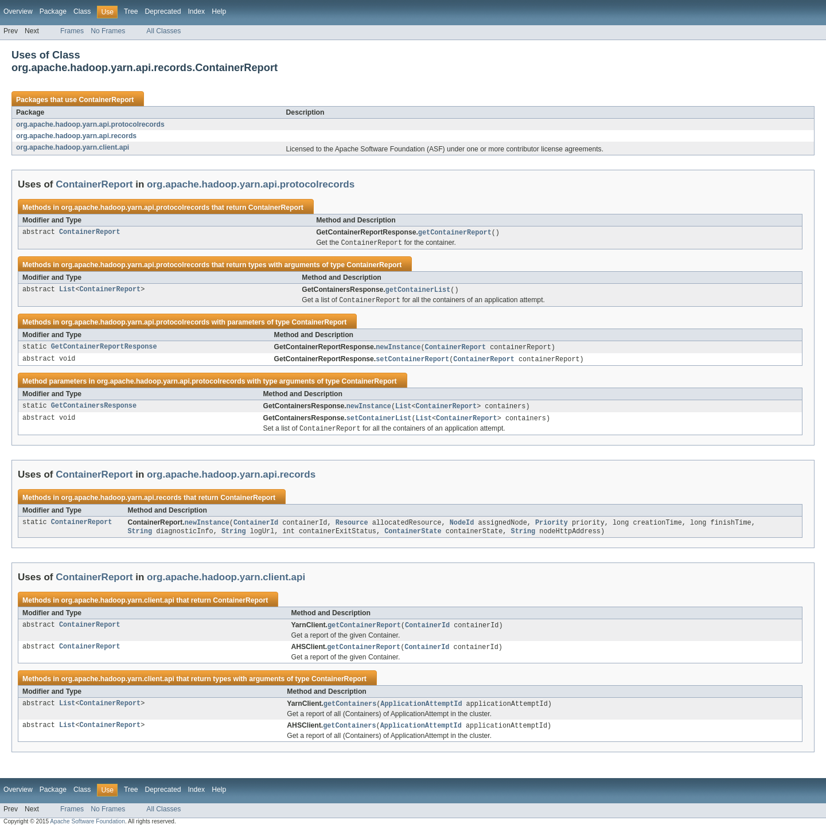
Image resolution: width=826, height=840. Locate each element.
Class (82, 11)
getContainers (350, 711)
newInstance (398, 349)
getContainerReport (455, 232)
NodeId (462, 528)
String (139, 537)
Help (219, 11)
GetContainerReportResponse (104, 349)
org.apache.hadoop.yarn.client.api (72, 147)
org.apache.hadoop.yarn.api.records (76, 136)
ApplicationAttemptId (421, 711)
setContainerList (379, 422)
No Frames (108, 31)
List (67, 291)
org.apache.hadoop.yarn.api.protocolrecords (90, 124)
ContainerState (413, 537)
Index (196, 11)
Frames (72, 31)
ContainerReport (106, 100)
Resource (352, 528)
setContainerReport (412, 362)
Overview (18, 11)
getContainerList (418, 291)
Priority (551, 528)
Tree (131, 11)
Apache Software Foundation (87, 830)
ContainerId (255, 528)
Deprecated (163, 11)
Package (53, 11)
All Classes (163, 31)
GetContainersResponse (94, 410)
